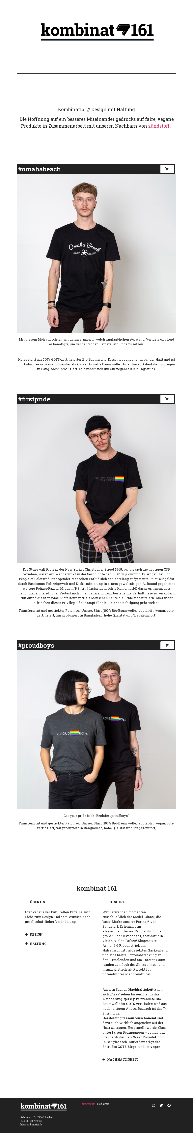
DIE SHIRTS (116, 902)
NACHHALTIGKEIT (122, 1059)
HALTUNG (38, 944)
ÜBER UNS (38, 902)
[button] (167, 169)
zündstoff (159, 126)
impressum (88, 1103)
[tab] (58, 902)
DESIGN (36, 934)
